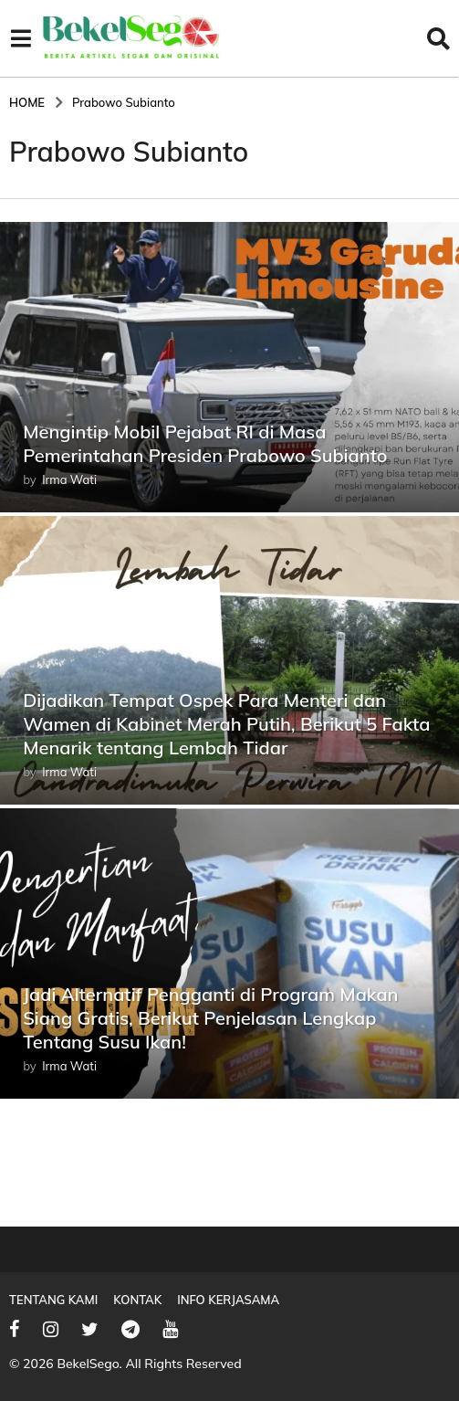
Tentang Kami (53, 1299)
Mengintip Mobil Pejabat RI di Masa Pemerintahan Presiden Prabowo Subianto (223, 443)
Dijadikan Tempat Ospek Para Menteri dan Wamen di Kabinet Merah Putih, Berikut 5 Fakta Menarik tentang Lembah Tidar (222, 724)
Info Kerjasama (228, 1299)
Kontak (137, 1299)
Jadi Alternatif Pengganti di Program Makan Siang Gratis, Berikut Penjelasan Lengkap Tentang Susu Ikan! (229, 1018)
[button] (20, 38)
